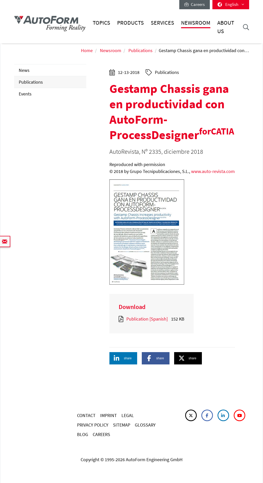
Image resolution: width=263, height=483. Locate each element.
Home (87, 50)
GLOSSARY (145, 425)
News (24, 70)
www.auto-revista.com (213, 171)
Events (25, 94)
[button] (123, 358)
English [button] (231, 4)
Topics (101, 22)
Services (162, 22)
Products (130, 22)
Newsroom (195, 22)
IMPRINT (108, 415)
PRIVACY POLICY (92, 425)
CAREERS (101, 434)
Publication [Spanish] (147, 319)
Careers (194, 4)
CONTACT (86, 415)
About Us (225, 26)
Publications (140, 50)
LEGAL (127, 415)
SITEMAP (121, 425)
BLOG (82, 434)
